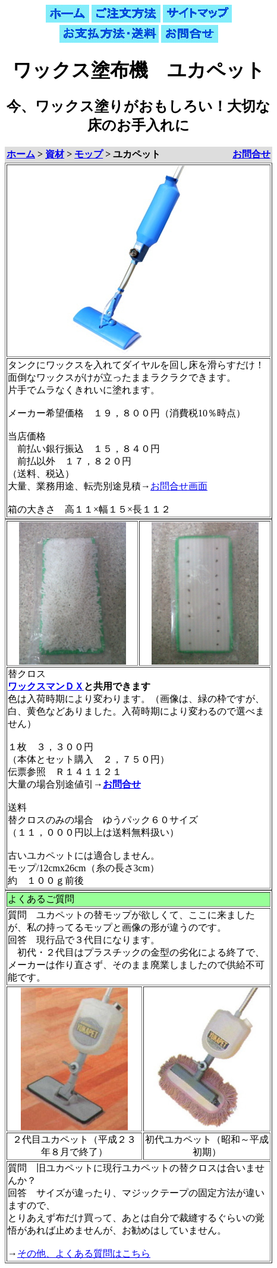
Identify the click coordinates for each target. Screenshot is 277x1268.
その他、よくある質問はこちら (83, 1253)
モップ (88, 154)
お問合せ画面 (178, 486)
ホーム (21, 154)
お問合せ (251, 154)
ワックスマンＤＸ (46, 686)
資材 (54, 154)
